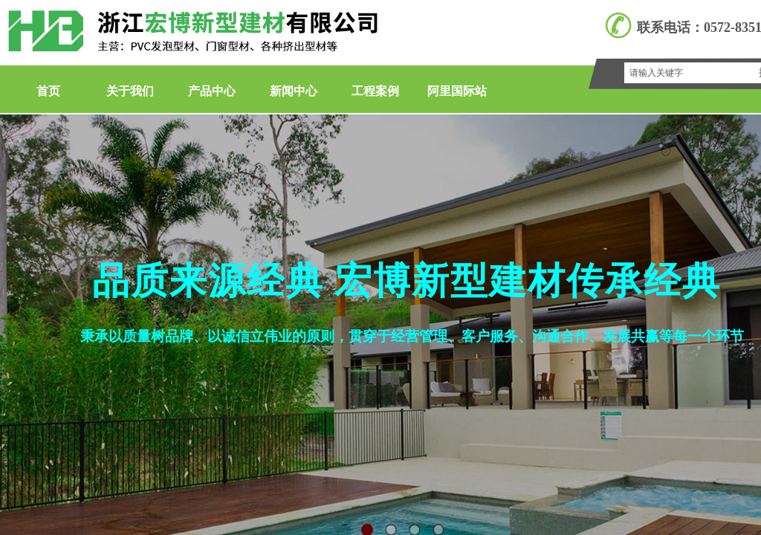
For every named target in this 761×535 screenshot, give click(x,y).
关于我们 (130, 91)
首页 (48, 91)
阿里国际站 (457, 91)
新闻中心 (293, 91)
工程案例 (375, 91)
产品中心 (212, 91)
